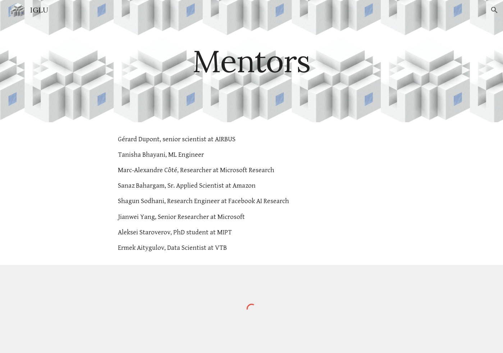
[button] (494, 10)
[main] (251, 61)
